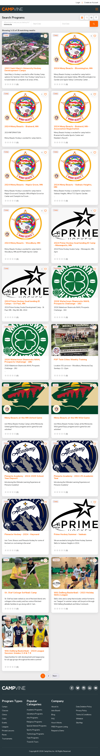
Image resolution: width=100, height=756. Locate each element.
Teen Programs (33, 738)
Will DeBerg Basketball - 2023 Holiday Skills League (74, 593)
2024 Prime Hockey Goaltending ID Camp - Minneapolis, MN (74, 244)
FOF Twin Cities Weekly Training (70, 359)
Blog (53, 715)
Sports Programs (33, 730)
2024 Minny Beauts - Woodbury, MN (22, 243)
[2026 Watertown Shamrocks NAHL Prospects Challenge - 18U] (25, 340)
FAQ (53, 719)
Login (78, 3)
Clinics (4, 715)
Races (4, 735)
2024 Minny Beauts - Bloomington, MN (73, 68)
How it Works (56, 723)
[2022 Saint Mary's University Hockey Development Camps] (25, 49)
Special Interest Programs (36, 726)
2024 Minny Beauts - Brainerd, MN (21, 126)
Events (4, 723)
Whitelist (79, 719)
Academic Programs (34, 710)
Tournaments (7, 739)
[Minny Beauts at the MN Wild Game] (74, 398)
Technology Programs (35, 734)
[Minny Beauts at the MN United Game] (25, 398)
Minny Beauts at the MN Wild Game (72, 417)
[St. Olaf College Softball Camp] (25, 573)
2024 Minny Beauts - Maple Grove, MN (24, 184)
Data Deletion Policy (84, 707)
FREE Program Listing (59, 727)
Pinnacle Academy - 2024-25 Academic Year (73, 477)
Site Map (79, 723)
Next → (56, 676)
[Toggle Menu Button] (96, 9)
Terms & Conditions (83, 715)
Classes (5, 711)
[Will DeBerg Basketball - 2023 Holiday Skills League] (74, 573)
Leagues (5, 727)
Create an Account (91, 3)
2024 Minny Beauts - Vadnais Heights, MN (73, 186)
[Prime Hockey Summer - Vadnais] (74, 515)
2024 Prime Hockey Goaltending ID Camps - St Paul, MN (22, 302)
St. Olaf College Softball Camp (21, 592)
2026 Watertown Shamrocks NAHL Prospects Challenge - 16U (71, 302)
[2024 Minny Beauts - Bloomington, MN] (74, 49)
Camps (4, 707)
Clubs (4, 719)
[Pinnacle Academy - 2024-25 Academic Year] (74, 456)
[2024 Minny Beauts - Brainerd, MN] (25, 107)
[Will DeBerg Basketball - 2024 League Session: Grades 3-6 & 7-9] (25, 631)
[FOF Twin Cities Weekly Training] (74, 340)
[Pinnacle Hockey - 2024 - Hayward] (25, 515)
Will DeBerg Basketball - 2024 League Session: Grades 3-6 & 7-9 (24, 652)
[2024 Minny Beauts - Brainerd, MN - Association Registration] (74, 107)
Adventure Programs (35, 714)
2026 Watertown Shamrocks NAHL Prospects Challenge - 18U (22, 360)
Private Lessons (8, 731)
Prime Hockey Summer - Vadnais (70, 534)
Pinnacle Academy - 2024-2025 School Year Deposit (24, 477)
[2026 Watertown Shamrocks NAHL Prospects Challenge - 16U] (74, 282)
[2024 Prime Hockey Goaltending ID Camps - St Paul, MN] (25, 282)
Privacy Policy (81, 711)
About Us (54, 707)
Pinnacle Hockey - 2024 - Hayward (22, 534)
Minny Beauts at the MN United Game (23, 417)
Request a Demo (57, 731)
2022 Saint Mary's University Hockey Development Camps (23, 69)
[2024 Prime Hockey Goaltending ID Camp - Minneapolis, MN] (74, 223)
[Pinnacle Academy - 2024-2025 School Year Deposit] (25, 456)
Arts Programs (32, 718)
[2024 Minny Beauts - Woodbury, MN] (25, 223)
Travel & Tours (32, 742)
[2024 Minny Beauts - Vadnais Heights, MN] (74, 165)
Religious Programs (34, 722)
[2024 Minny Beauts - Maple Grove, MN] (25, 165)
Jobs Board (55, 711)
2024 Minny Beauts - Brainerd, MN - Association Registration (71, 127)
